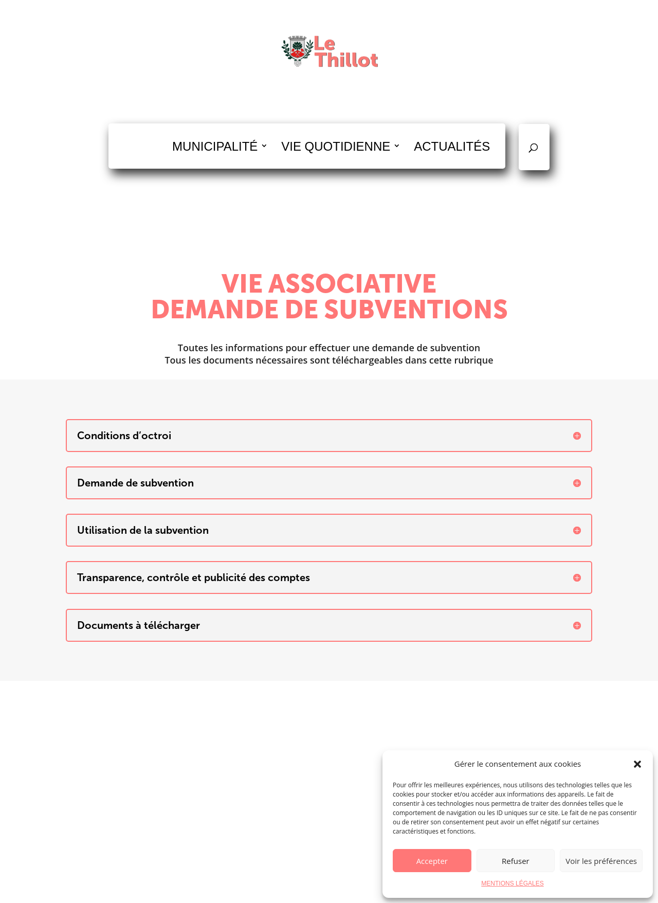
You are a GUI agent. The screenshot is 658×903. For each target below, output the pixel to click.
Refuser (515, 861)
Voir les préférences (601, 861)
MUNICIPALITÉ (215, 146)
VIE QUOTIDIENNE (335, 146)
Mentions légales (371, 888)
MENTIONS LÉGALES (512, 883)
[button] (637, 764)
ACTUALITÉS (452, 146)
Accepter (432, 861)
